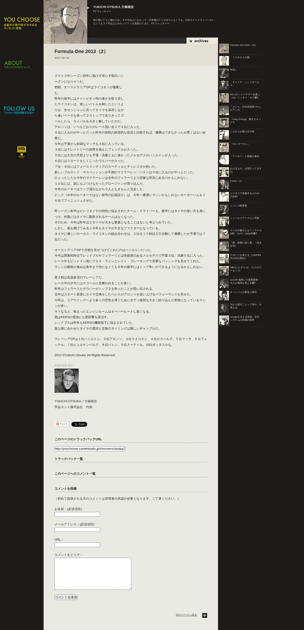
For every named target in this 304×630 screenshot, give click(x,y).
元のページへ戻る (186, 614)
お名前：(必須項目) (68, 509)
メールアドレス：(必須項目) (74, 524)
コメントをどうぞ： (69, 555)
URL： (59, 539)
